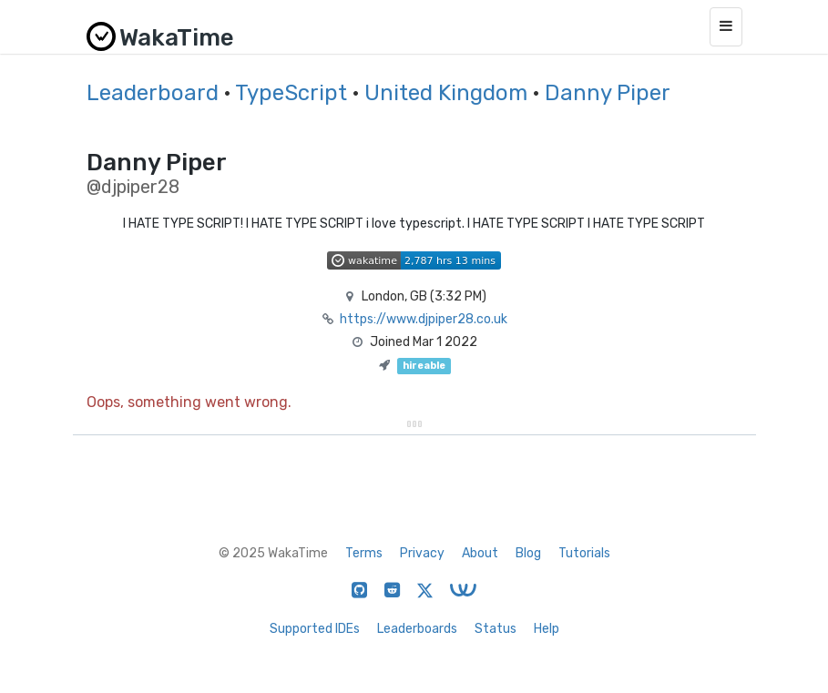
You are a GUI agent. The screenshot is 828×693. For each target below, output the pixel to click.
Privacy (422, 553)
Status (495, 629)
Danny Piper (607, 93)
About (480, 553)
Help (546, 629)
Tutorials (584, 553)
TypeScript (291, 93)
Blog (528, 553)
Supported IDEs (315, 629)
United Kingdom (445, 93)
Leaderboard (153, 93)
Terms (364, 553)
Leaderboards (417, 629)
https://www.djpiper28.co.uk (423, 319)
